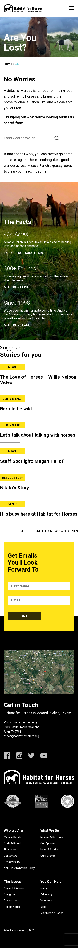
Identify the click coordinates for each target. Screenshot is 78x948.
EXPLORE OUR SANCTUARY (24, 253)
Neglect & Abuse (14, 888)
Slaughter (10, 894)
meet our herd (16, 287)
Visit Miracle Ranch (51, 913)
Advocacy (46, 894)
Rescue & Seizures (51, 837)
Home (8, 64)
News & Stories (49, 849)
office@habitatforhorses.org (21, 736)
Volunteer (46, 900)
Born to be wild (16, 408)
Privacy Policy (12, 861)
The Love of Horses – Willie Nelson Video (38, 379)
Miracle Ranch (12, 837)
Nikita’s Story (14, 487)
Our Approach (48, 843)
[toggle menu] (71, 8)
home (68, 154)
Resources (10, 900)
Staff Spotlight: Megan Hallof (32, 461)
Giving (44, 888)
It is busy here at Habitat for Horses (38, 514)
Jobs (43, 906)
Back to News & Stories (56, 531)
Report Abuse (12, 906)
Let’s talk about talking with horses (37, 435)
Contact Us (10, 855)
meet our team (16, 325)
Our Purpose (48, 855)
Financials (10, 849)
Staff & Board (12, 843)
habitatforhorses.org (17, 930)
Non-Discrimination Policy (19, 868)
